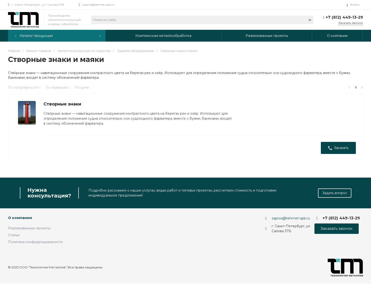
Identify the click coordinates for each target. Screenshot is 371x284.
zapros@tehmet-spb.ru (98, 4)
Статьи (13, 235)
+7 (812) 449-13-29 (344, 17)
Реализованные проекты (29, 229)
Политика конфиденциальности (35, 242)
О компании (20, 218)
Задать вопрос (334, 193)
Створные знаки (62, 104)
